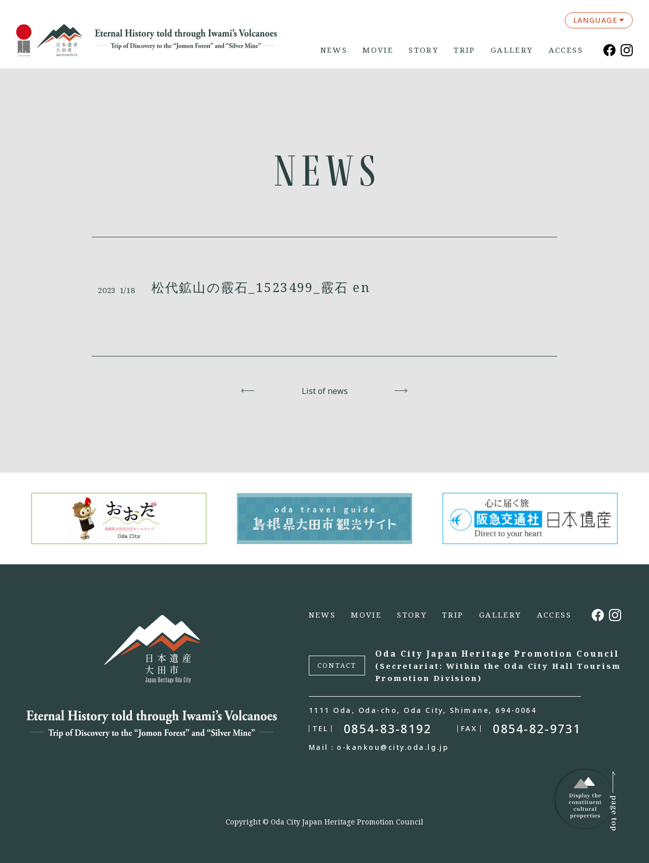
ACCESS (566, 50)
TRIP (465, 50)
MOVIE (378, 50)
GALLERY (512, 50)
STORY (424, 50)
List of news (325, 391)
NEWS (334, 50)
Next (401, 391)
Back (248, 391)
